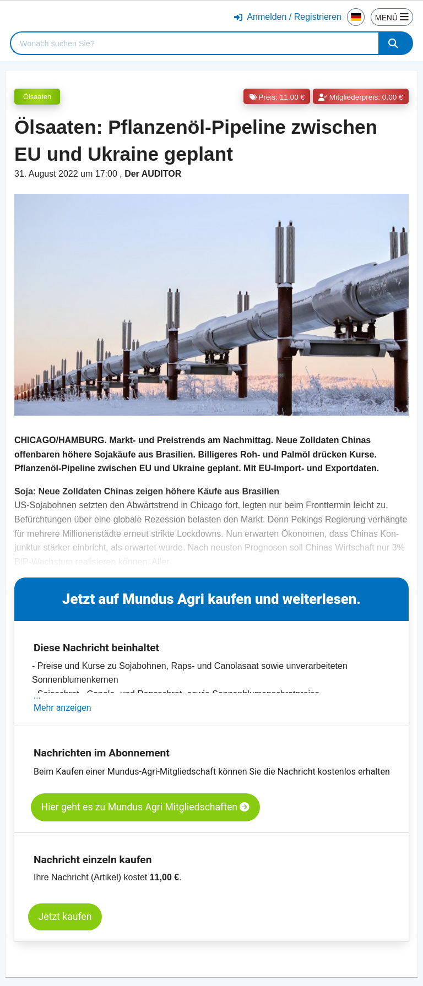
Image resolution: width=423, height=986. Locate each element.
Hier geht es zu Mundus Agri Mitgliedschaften (145, 807)
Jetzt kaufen (65, 916)
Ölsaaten (37, 96)
